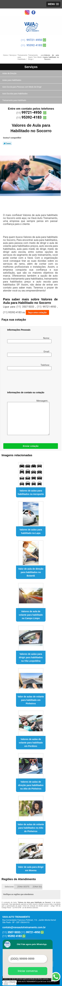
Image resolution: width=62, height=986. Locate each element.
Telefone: (28, 367)
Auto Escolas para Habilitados (15, 94)
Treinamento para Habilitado (14, 100)
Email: (28, 353)
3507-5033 (14, 932)
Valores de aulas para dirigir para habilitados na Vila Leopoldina (31, 657)
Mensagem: (28, 417)
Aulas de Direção (9, 73)
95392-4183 (34, 45)
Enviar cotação (30, 446)
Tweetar (7, 143)
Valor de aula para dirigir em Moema (30, 869)
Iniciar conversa (28, 971)
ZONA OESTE (23, 886)
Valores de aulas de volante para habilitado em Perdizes (31, 742)
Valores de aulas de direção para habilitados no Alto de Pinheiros (30, 785)
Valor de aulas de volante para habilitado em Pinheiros (31, 700)
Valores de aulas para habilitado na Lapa (30, 531)
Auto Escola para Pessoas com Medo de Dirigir (22, 87)
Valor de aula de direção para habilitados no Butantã (30, 572)
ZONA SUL (37, 886)
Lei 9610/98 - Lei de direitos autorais (25, 907)
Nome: (28, 340)
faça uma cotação (37, 312)
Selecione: (9, 886)
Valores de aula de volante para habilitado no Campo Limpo (31, 615)
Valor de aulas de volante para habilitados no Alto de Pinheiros (31, 828)
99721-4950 (34, 40)
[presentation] (27, 381)
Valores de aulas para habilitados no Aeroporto (31, 492)
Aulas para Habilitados (12, 80)
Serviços (31, 67)
